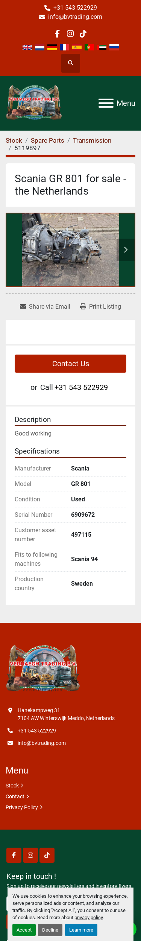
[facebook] (57, 33)
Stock (12, 786)
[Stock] (14, 140)
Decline (50, 930)
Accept (24, 930)
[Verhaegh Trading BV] (43, 668)
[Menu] (106, 103)
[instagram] (70, 33)
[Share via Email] (45, 307)
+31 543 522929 (75, 7)
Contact (15, 796)
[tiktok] (83, 33)
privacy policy (88, 917)
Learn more (81, 930)
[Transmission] (92, 140)
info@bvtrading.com (75, 16)
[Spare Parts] (47, 140)
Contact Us (70, 363)
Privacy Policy (22, 807)
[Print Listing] (100, 307)
